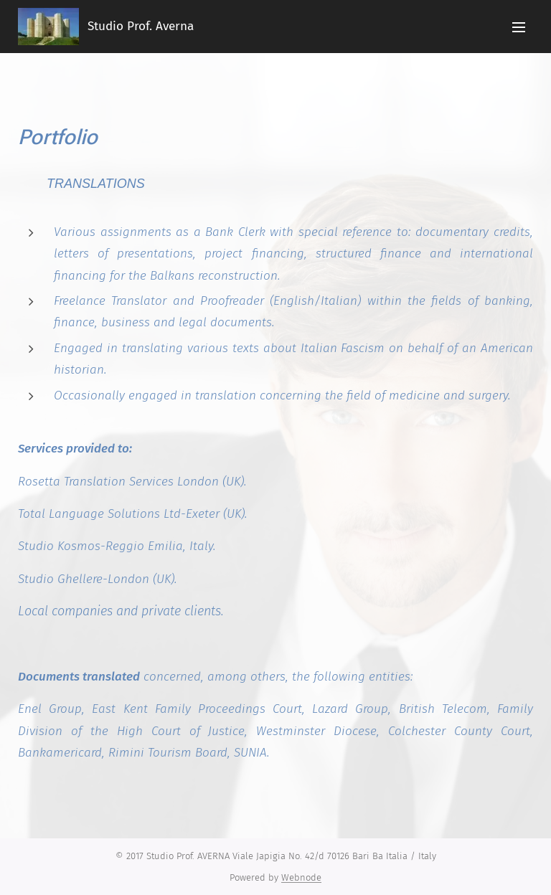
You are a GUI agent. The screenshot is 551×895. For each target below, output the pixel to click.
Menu (518, 27)
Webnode (301, 877)
